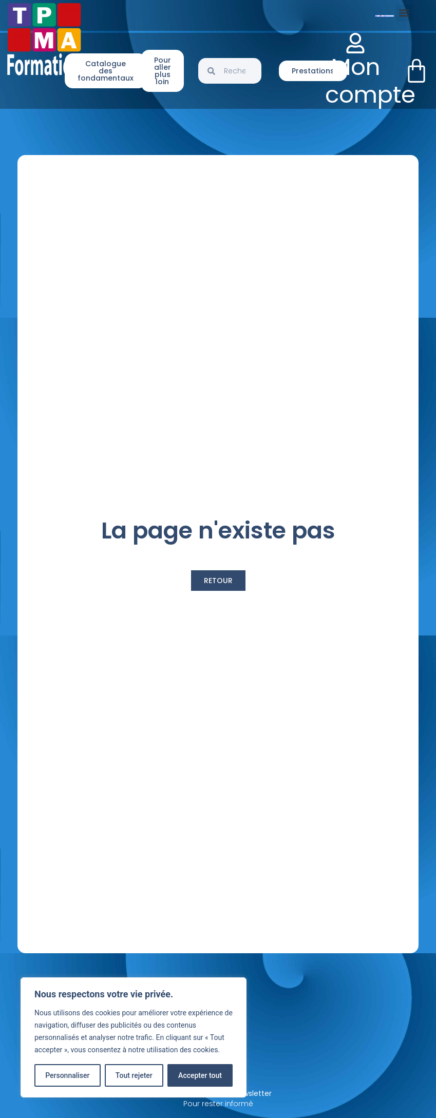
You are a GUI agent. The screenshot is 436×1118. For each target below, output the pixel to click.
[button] (404, 13)
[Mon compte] (355, 43)
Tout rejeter (134, 1075)
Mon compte (370, 81)
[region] (134, 1037)
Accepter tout (200, 1075)
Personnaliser (67, 1075)
